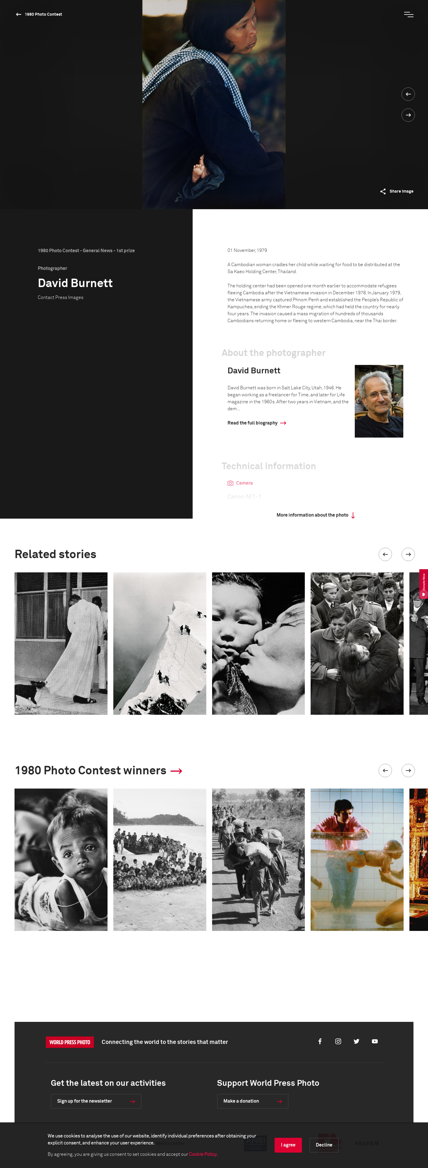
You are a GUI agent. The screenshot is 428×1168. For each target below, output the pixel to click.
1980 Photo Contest (43, 14)
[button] (385, 554)
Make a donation (241, 1101)
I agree (288, 1145)
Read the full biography (252, 423)
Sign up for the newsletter (84, 1101)
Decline (324, 1145)
